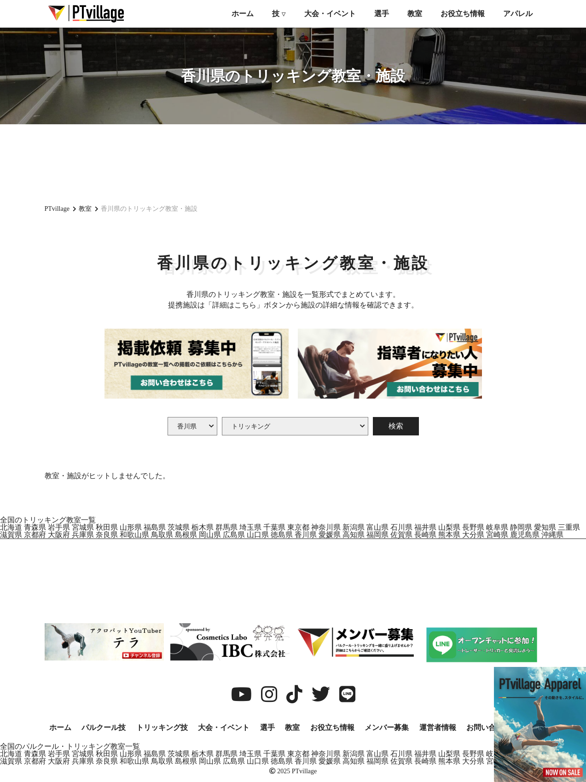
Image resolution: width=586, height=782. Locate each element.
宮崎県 (497, 535)
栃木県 (202, 527)
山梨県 (449, 527)
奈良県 (107, 535)
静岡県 (521, 527)
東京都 (298, 527)
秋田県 (107, 527)
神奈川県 (326, 527)
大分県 (473, 535)
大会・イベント (330, 13)
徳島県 (282, 535)
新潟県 (353, 527)
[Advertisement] (293, 163)
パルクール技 (103, 727)
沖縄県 (552, 535)
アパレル (518, 13)
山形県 (131, 527)
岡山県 (210, 535)
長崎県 (425, 535)
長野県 (473, 527)
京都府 (35, 535)
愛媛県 (330, 535)
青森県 (35, 527)
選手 (381, 13)
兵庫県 (83, 535)
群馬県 (226, 527)
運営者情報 (437, 727)
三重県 (569, 527)
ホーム (243, 13)
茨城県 (179, 527)
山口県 (258, 535)
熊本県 (449, 535)
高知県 (353, 535)
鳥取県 (162, 535)
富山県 (377, 527)
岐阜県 (497, 527)
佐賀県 (401, 535)
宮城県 (83, 527)
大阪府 (59, 535)
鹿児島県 (525, 535)
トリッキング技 (162, 727)
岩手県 (59, 527)
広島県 (234, 535)
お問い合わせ (488, 727)
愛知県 (545, 527)
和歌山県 (134, 535)
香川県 (306, 535)
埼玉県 (250, 527)
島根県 (186, 535)
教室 (414, 13)
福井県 (425, 527)
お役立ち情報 (463, 13)
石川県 (401, 527)
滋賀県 (11, 535)
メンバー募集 (387, 727)
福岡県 (377, 535)
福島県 (155, 527)
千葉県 (274, 527)
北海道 (11, 527)
